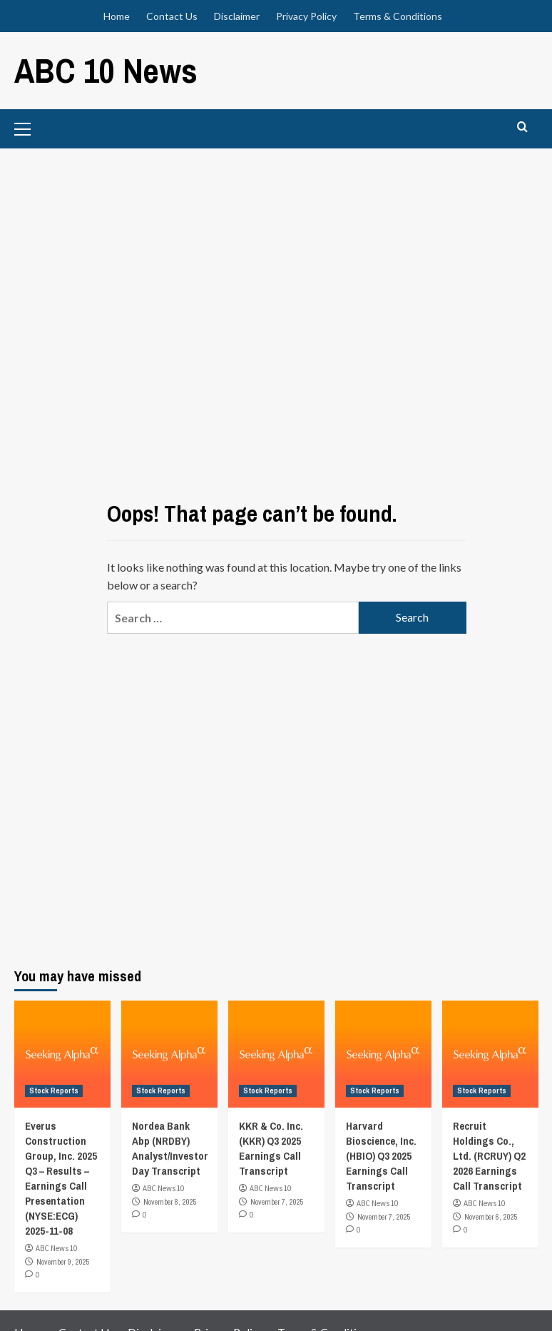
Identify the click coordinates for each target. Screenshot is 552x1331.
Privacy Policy (306, 16)
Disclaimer (237, 16)
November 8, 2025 (170, 1202)
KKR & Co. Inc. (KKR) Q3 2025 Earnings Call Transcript (271, 1148)
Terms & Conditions (397, 16)
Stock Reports (53, 1090)
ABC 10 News (106, 70)
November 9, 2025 (63, 1262)
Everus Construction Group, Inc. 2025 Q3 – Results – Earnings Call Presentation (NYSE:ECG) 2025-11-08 (61, 1178)
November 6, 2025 (491, 1217)
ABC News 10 (56, 1248)
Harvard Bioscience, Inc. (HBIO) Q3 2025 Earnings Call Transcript (381, 1155)
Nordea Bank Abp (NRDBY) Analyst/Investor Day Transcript (170, 1148)
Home (116, 16)
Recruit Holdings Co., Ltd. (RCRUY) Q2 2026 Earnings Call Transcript (489, 1155)
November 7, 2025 (277, 1202)
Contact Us (172, 16)
